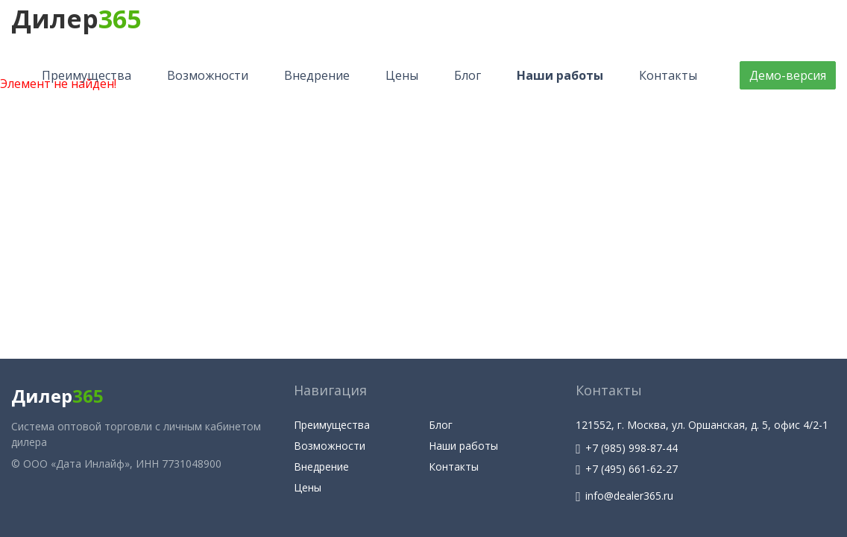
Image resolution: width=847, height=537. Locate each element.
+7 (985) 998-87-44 (627, 448)
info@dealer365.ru (624, 496)
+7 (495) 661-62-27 (627, 469)
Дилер (76, 18)
